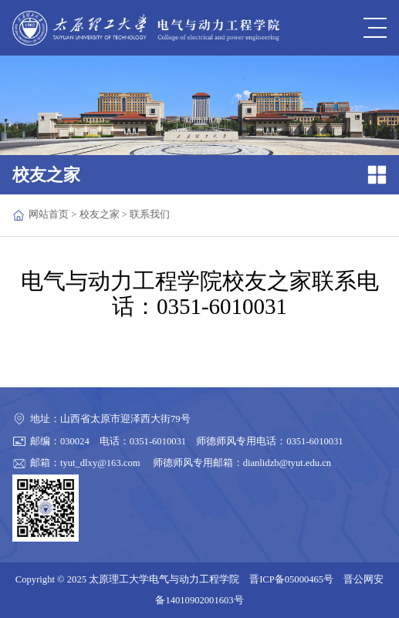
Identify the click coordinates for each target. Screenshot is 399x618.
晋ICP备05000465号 (291, 579)
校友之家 (99, 214)
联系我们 (150, 214)
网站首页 (49, 214)
